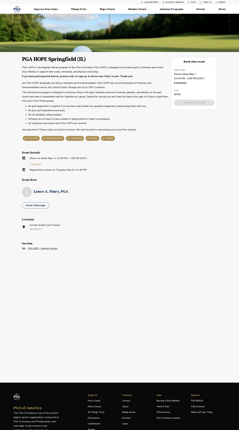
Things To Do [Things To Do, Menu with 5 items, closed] (78, 9)
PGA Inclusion (198, 406)
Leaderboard (94, 423)
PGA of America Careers (168, 418)
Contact (126, 400)
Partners (126, 418)
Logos (125, 423)
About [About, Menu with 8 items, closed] (222, 9)
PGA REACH (197, 400)
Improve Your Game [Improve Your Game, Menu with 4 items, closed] (46, 9)
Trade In (206, 2)
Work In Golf (163, 406)
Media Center (129, 412)
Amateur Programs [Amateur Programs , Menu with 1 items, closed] (171, 9)
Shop (191, 2)
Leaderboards (150, 2)
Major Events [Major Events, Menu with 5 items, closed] (107, 9)
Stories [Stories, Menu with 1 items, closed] (200, 9)
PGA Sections (163, 412)
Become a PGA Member (168, 400)
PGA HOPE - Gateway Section (42, 248)
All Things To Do (96, 412)
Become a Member (173, 2)
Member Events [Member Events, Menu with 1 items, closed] (137, 9)
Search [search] (221, 2)
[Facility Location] (119, 287)
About (125, 406)
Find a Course (94, 406)
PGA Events (94, 418)
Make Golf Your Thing (201, 412)
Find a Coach (94, 400)
